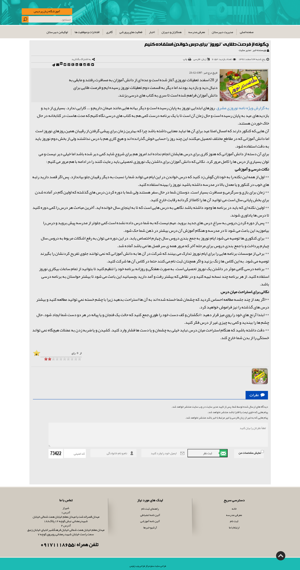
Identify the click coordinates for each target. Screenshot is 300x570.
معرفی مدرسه (196, 32)
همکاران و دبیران (171, 32)
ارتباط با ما (234, 527)
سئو (152, 565)
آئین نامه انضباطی (150, 515)
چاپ (185, 59)
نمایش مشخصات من (250, 453)
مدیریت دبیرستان (222, 32)
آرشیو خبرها (150, 527)
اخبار (152, 32)
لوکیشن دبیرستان (57, 32)
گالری (109, 32)
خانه (234, 509)
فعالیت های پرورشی (130, 32)
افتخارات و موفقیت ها (87, 32)
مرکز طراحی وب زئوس (139, 565)
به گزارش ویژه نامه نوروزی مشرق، (242, 108)
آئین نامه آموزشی (150, 521)
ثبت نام (234, 521)
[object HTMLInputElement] (46, 359)
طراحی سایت (160, 565)
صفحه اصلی (246, 32)
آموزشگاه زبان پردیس (47, 11)
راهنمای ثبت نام (150, 509)
